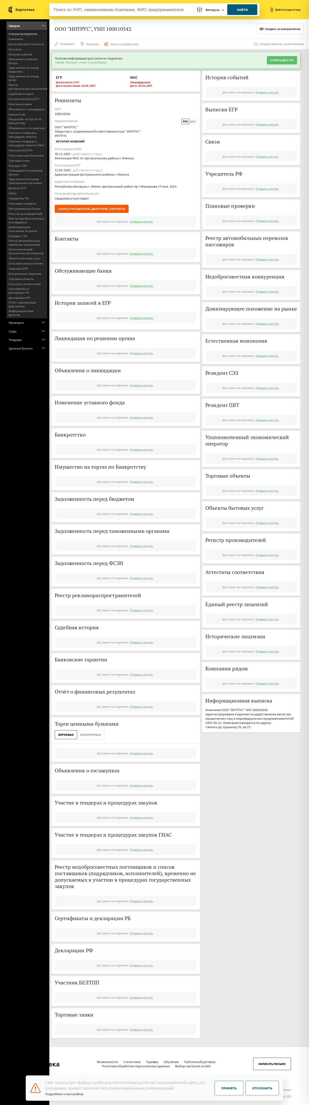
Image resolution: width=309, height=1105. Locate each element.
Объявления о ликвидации (27, 109)
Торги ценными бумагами (26, 155)
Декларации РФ (19, 298)
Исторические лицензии (25, 274)
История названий (70, 141)
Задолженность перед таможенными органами (25, 181)
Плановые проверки (22, 203)
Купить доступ (282, 60)
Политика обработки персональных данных (136, 1064)
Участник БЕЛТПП (20, 150)
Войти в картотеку (285, 10)
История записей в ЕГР (24, 99)
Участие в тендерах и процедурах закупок (23, 135)
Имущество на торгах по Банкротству (25, 121)
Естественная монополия (26, 263)
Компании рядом (20, 104)
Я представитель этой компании (279, 44)
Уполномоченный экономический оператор (26, 251)
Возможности (107, 1059)
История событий (20, 54)
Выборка (89, 44)
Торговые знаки (19, 161)
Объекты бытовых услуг (25, 258)
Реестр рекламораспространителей (28, 87)
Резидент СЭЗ (18, 236)
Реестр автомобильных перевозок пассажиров (24, 243)
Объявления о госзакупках (27, 128)
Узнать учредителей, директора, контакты (91, 209)
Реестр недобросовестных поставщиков (26, 220)
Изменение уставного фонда (23, 61)
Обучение (171, 1059)
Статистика (132, 1059)
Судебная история (21, 94)
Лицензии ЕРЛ (18, 269)
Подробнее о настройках (64, 1094)
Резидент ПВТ (18, 166)
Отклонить (262, 1088)
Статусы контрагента (23, 34)
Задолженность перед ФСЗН (24, 78)
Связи (13, 193)
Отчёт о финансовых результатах (22, 304)
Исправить (65, 44)
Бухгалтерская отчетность (26, 44)
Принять (229, 1088)
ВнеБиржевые (90, 735)
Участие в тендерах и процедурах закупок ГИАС (26, 143)
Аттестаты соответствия (25, 284)
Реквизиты (16, 39)
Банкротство (17, 114)
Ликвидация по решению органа (26, 172)
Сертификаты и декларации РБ (19, 291)
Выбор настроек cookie (193, 1064)
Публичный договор (199, 1059)
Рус (185, 121)
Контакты (15, 49)
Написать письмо (272, 1062)
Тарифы (152, 1059)
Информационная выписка (21, 313)
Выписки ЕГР (17, 188)
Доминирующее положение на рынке (23, 229)
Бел (192, 121)
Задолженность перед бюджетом (24, 69)
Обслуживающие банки (25, 209)
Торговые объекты (21, 279)
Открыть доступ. (141, 221)
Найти (242, 9)
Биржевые (66, 735)
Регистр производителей (26, 214)
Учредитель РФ (19, 198)
